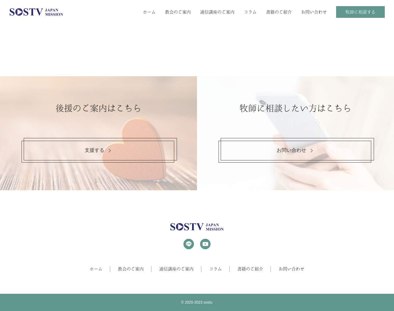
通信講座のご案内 (217, 12)
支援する (94, 150)
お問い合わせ (314, 12)
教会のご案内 (178, 12)
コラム (250, 12)
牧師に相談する (360, 12)
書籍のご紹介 (279, 12)
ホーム (149, 12)
